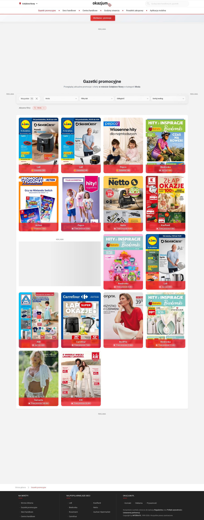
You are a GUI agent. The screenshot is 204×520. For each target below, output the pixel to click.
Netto (95, 507)
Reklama (139, 503)
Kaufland (97, 503)
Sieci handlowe (27, 512)
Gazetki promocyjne (29, 507)
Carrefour (73, 516)
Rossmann (73, 512)
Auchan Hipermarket (101, 512)
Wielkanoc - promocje (102, 18)
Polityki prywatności (174, 510)
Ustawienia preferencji (131, 513)
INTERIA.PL (137, 515)
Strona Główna (27, 503)
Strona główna (20, 487)
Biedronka (73, 507)
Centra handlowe (28, 516)
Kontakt (128, 503)
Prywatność (152, 503)
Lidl (70, 503)
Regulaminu (158, 510)
